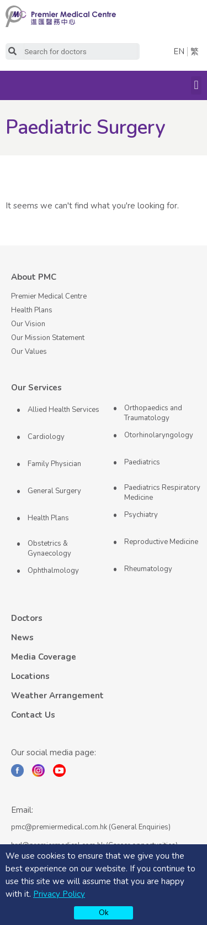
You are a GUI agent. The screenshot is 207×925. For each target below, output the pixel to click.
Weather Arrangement (57, 695)
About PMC (33, 277)
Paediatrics (142, 462)
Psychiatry (141, 515)
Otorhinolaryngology (158, 435)
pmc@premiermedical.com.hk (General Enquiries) (91, 827)
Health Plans (31, 310)
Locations (30, 676)
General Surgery (54, 491)
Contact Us (33, 714)
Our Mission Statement (47, 338)
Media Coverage (43, 656)
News (22, 637)
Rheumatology (148, 569)
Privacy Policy (59, 894)
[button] (196, 85)
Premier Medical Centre (49, 296)
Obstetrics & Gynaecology (49, 548)
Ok (104, 912)
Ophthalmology (53, 571)
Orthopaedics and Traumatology (153, 413)
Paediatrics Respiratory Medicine (162, 493)
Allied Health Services (63, 410)
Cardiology (46, 437)
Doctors (27, 618)
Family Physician (54, 464)
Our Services (36, 387)
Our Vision (28, 324)
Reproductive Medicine (161, 542)
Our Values (29, 352)
